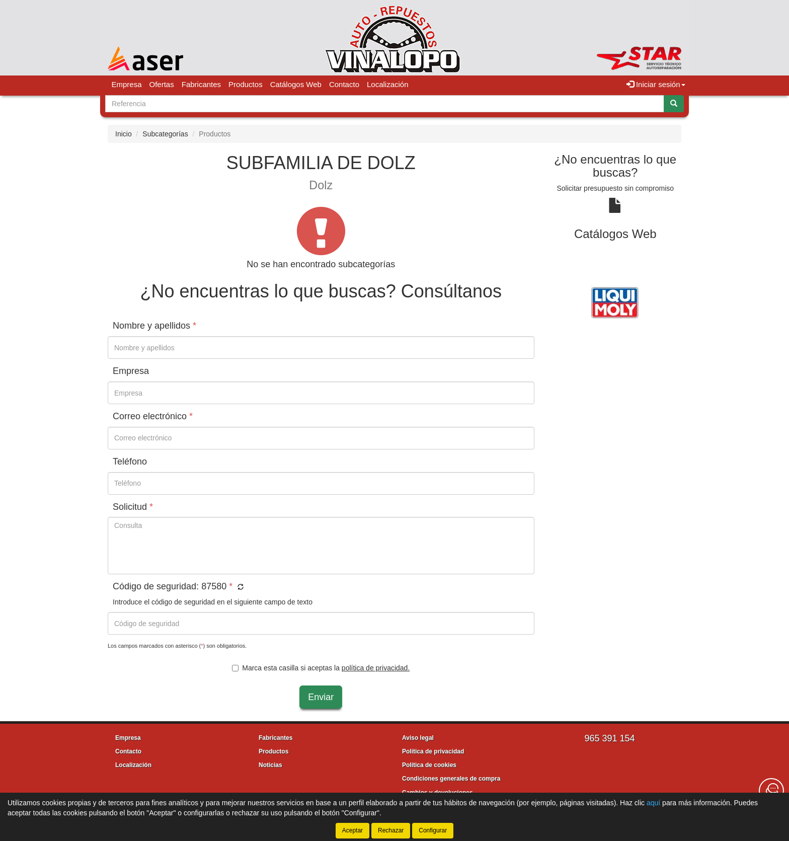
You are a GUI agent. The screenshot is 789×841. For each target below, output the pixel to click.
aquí (653, 803)
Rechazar (391, 830)
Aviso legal (418, 737)
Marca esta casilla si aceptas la (321, 668)
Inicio (123, 134)
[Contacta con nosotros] (771, 790)
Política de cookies (429, 765)
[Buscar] (674, 103)
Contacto (344, 84)
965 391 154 (609, 738)
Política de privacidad (433, 751)
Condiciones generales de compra (451, 778)
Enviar (321, 697)
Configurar (433, 830)
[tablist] (615, 301)
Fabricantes (201, 84)
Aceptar (352, 830)
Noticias (270, 765)
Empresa (127, 84)
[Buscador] (384, 103)
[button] (239, 587)
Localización (388, 84)
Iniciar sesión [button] (655, 84)
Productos (245, 84)
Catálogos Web (296, 84)
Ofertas (161, 84)
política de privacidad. (376, 668)
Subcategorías (165, 134)
